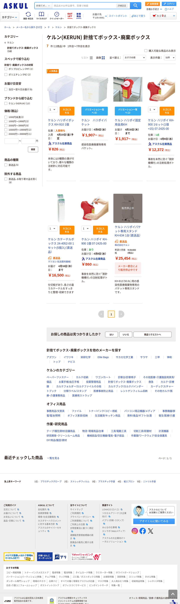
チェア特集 (50, 577)
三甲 (157, 357)
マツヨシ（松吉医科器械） (59, 262)
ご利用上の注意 (79, 524)
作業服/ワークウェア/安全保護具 (149, 435)
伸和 (169, 357)
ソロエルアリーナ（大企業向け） (114, 515)
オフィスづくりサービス (74, 585)
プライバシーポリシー (82, 517)
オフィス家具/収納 (78, 415)
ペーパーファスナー (58, 377)
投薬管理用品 (93, 381)
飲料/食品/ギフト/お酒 (139, 415)
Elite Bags (103, 357)
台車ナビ (53, 581)
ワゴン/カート (103, 377)
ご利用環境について (81, 521)
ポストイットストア (49, 585)
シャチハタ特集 (155, 581)
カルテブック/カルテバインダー (125, 386)
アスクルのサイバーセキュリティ (49, 529)
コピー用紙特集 (13, 572)
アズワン (51, 357)
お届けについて (12, 513)
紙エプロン (129, 481)
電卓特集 (56, 572)
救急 (151, 381)
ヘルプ (170, 9)
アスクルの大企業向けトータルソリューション (114, 540)
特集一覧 (115, 585)
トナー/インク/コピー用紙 (103, 411)
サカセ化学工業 (124, 357)
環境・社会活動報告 (48, 517)
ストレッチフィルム (79, 481)
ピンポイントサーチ (98, 585)
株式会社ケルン (122, 245)
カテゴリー (9, 17)
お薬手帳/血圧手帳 (69, 381)
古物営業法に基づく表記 (81, 529)
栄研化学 (86, 357)
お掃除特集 (108, 577)
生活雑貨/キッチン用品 (107, 415)
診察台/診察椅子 (127, 377)
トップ (56, 361)
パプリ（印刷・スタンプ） (113, 522)
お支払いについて (13, 517)
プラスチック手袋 (106, 481)
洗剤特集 (121, 577)
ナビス (71, 361)
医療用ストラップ (82, 395)
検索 (135, 5)
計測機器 (164, 431)
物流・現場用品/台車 (93, 431)
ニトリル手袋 (149, 481)
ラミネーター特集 (104, 572)
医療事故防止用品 (103, 391)
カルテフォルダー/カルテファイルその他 (78, 386)
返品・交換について (14, 521)
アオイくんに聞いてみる (153, 521)
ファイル (77, 411)
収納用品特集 (138, 581)
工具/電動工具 (118, 431)
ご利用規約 (76, 513)
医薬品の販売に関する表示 (81, 544)
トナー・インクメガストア (36, 572)
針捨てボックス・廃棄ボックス (124, 381)
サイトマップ (76, 509)
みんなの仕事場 (111, 527)
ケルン (58, 27)
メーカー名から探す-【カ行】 (29, 27)
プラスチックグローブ (51, 481)
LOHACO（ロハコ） (112, 509)
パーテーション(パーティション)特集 (23, 577)
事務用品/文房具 (56, 411)
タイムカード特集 (84, 572)
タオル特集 (150, 577)
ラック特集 (64, 577)
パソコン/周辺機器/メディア (139, 411)
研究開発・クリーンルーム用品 (63, 435)
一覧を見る (53, 458)
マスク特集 (103, 581)
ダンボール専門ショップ (18, 581)
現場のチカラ (39, 581)
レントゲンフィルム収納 (133, 391)
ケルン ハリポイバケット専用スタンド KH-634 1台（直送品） (128, 231)
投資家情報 (44, 513)
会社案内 (43, 509)
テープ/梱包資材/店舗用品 (61, 431)
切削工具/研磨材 (143, 431)
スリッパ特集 (135, 577)
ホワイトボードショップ (127, 572)
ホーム (7, 27)
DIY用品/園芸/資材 (57, 440)
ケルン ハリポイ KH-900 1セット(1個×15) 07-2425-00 (161, 124)
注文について (11, 509)
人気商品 (53, 71)
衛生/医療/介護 (167, 415)
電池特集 (68, 572)
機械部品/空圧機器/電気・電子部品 (105, 435)
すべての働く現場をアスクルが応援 (77, 581)
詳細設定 (122, 6)
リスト (87, 57)
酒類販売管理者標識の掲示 (81, 537)
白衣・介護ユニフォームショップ (21, 585)
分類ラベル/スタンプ (75, 391)
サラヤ (144, 357)
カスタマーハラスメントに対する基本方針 (49, 522)
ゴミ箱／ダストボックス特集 (86, 577)
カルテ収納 (82, 377)
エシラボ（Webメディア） (113, 532)
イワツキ (68, 357)
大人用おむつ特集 (119, 581)
